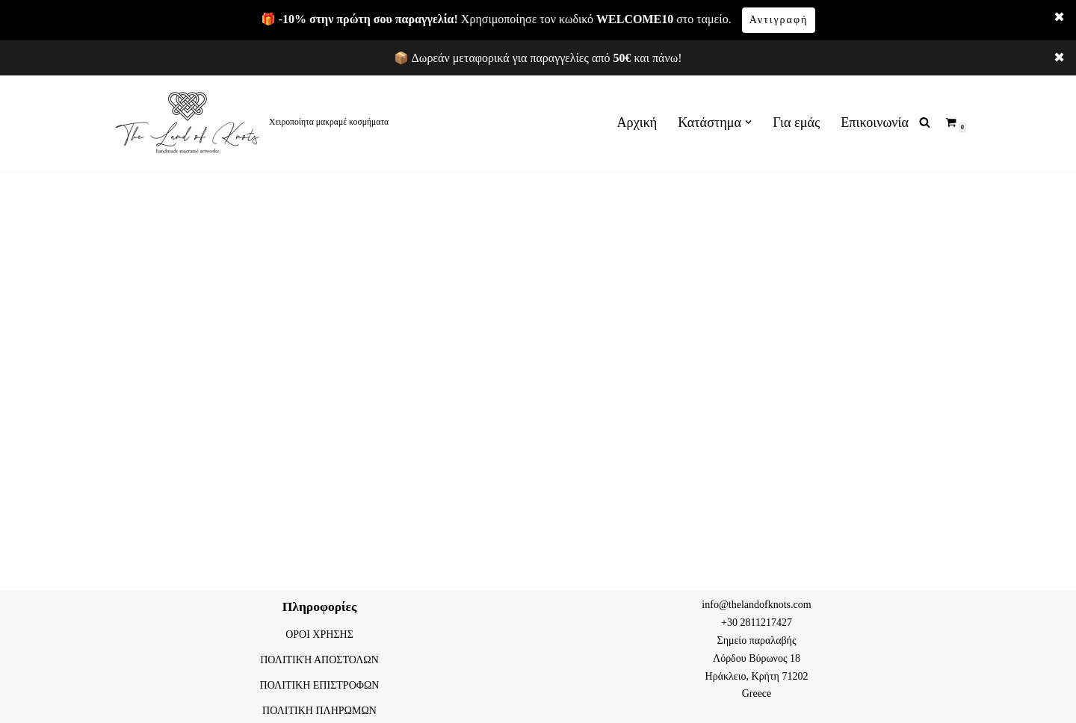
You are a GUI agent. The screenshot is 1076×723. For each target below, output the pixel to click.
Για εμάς (796, 122)
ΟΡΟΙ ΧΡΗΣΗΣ (319, 634)
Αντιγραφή (778, 19)
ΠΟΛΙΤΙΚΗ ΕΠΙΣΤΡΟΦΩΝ (320, 685)
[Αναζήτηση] (924, 122)
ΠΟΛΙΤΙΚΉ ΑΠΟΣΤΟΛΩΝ (319, 659)
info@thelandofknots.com (756, 604)
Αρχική (637, 122)
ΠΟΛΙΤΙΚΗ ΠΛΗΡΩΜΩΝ (319, 710)
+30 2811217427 (756, 622)
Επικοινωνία (875, 122)
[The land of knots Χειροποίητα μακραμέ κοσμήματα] (250, 122)
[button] (748, 122)
